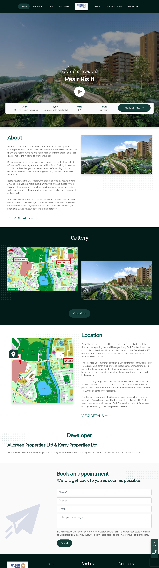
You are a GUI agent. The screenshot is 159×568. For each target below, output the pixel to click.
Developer (133, 6)
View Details (20, 218)
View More (79, 313)
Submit (64, 543)
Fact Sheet (64, 6)
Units (50, 6)
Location (37, 6)
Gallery (96, 6)
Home (24, 6)
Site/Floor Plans (114, 6)
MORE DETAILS (134, 108)
